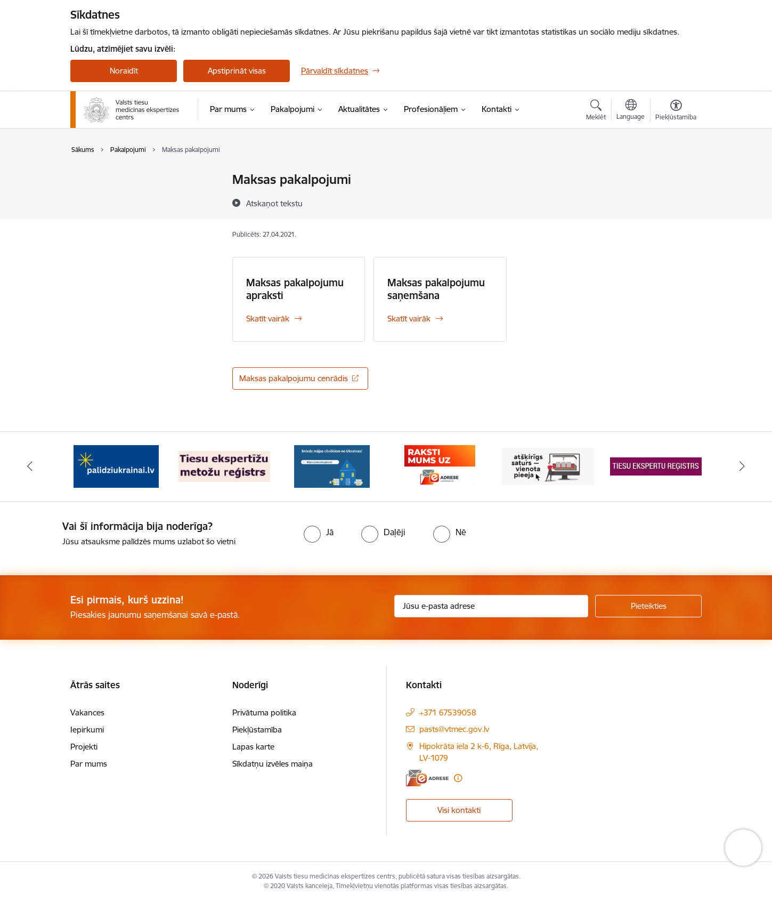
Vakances (87, 712)
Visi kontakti (459, 810)
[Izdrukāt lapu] (675, 175)
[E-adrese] (427, 778)
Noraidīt (124, 71)
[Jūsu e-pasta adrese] (491, 606)
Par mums (88, 764)
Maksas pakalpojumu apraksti (295, 289)
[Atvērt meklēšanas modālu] (596, 111)
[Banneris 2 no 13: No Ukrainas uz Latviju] (116, 466)
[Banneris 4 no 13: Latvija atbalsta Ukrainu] (332, 466)
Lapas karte (253, 747)
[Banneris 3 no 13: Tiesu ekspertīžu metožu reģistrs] (224, 466)
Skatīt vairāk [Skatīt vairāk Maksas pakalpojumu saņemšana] (408, 318)
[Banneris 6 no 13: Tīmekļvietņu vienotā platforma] (548, 466)
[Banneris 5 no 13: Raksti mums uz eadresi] (439, 466)
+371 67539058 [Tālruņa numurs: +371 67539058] (447, 712)
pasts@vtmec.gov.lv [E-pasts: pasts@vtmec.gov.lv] (454, 729)
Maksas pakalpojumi (118, 207)
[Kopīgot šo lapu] (675, 202)
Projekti (83, 747)
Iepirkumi (87, 729)
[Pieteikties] (648, 606)
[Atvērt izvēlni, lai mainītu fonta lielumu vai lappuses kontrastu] (676, 111)
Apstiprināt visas (237, 71)
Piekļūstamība (257, 729)
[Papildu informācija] (458, 778)
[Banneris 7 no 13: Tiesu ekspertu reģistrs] (656, 466)
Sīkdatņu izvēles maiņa (272, 764)
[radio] (319, 532)
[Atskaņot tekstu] (274, 203)
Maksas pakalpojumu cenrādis (293, 378)
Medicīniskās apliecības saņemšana (123, 184)
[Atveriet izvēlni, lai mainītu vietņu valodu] (630, 111)
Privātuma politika (264, 712)
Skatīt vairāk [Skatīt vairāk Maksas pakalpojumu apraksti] (267, 318)
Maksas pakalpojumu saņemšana (436, 289)
